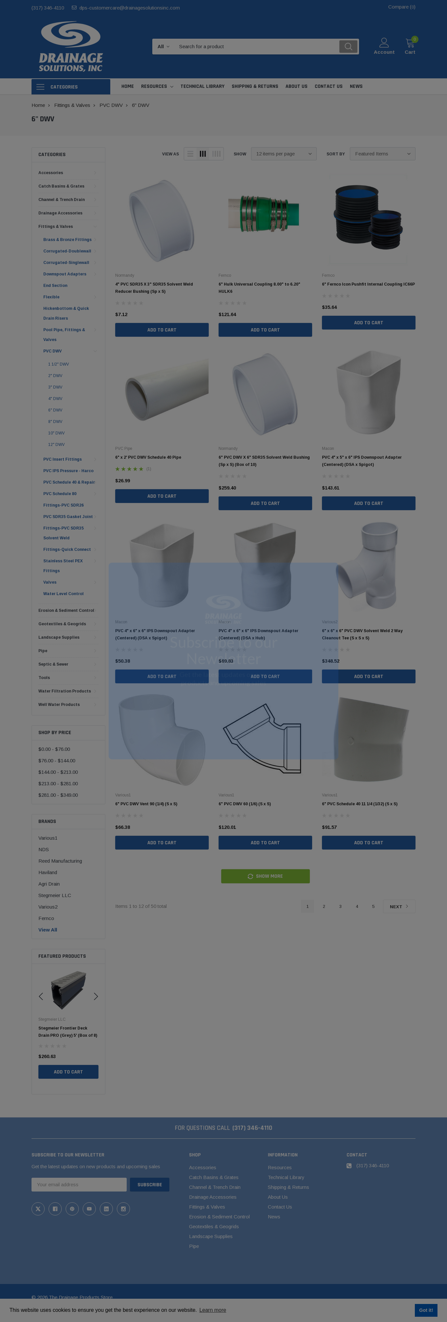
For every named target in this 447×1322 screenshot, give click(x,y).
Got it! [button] (426, 1310)
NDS (43, 849)
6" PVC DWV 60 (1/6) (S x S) (245, 804)
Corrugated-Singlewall (66, 262)
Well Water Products (59, 704)
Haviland (47, 872)
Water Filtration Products (64, 691)
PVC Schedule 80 (59, 493)
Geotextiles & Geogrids (62, 624)
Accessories (50, 172)
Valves (49, 582)
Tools (44, 677)
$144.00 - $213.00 (58, 772)
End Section (55, 285)
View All (47, 929)
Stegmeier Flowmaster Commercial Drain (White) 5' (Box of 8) (66, 1035)
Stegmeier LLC (54, 895)
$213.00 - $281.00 (58, 783)
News (274, 1216)
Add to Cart (68, 1079)
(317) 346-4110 (48, 7)
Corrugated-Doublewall (67, 251)
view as (170, 154)
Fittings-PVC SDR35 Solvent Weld (63, 533)
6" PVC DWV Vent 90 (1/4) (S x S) (146, 804)
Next (399, 906)
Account (384, 52)
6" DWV (55, 410)
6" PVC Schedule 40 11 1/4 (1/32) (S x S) (359, 804)
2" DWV (55, 375)
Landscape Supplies (58, 637)
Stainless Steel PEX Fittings (63, 566)
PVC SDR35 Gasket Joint (68, 516)
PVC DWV (52, 351)
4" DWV (55, 398)
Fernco (46, 918)
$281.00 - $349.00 (58, 795)
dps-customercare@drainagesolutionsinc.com (129, 7)
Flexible (51, 297)
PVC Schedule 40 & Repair (69, 482)
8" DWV (55, 421)
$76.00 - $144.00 (56, 760)
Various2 (47, 907)
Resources (154, 86)
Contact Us (280, 1207)
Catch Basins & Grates (61, 186)
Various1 (47, 838)
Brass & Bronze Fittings (67, 239)
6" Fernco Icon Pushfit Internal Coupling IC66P (368, 284)
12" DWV (56, 444)
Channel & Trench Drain (61, 199)
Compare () (401, 7)
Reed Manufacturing (60, 861)
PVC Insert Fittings (62, 459)
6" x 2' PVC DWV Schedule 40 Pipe (148, 457)
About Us (278, 1197)
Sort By (336, 154)
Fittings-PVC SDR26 (63, 505)
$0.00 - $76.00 (54, 749)
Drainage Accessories (60, 213)
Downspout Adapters (64, 274)
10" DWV (56, 433)
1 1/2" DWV (58, 364)
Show (240, 154)
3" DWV (55, 387)
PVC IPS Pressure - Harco (68, 471)
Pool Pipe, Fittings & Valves (64, 335)
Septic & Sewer (53, 664)
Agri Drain (49, 884)
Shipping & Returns (288, 1187)
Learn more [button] (212, 1310)
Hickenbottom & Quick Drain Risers (66, 313)
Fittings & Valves (55, 226)
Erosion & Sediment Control (66, 610)
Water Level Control (63, 593)
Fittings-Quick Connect (67, 549)
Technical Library (286, 1177)
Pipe (42, 651)
